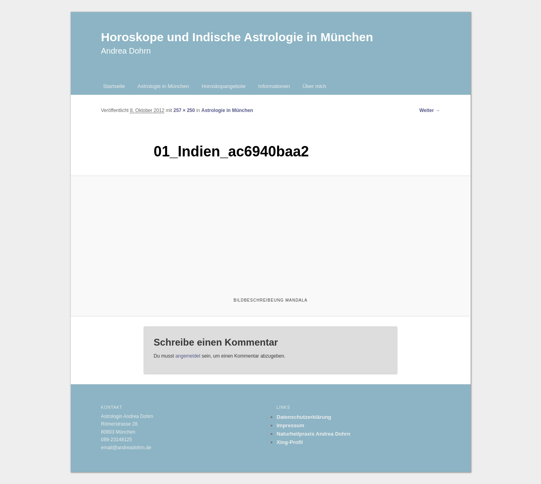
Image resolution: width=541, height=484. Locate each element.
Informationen (274, 86)
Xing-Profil (290, 442)
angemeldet (187, 356)
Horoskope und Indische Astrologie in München (237, 37)
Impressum (290, 425)
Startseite (114, 86)
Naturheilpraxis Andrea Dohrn (313, 434)
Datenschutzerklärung (304, 417)
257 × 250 (184, 110)
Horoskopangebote (224, 86)
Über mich (314, 86)
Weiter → (429, 110)
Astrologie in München (163, 86)
